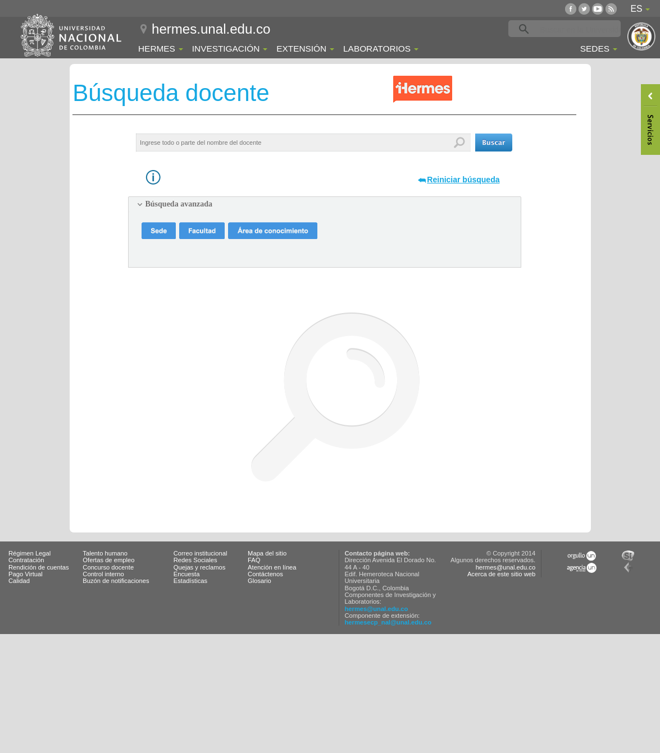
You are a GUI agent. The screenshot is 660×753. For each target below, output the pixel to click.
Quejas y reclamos (200, 567)
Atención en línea (272, 567)
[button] (493, 142)
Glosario (259, 580)
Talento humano (105, 553)
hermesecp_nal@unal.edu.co (388, 622)
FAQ (254, 560)
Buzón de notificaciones (116, 580)
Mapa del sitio (267, 553)
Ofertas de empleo (108, 560)
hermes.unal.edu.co (211, 28)
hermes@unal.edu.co (376, 608)
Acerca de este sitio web (501, 574)
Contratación (26, 560)
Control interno (103, 574)
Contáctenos (265, 574)
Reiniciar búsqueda (463, 179)
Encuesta (187, 574)
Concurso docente (108, 567)
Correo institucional (200, 553)
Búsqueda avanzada (178, 204)
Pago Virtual (25, 574)
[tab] (324, 204)
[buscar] (582, 29)
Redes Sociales (195, 560)
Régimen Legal (29, 553)
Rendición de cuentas (38, 567)
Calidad (19, 580)
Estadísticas (190, 580)
